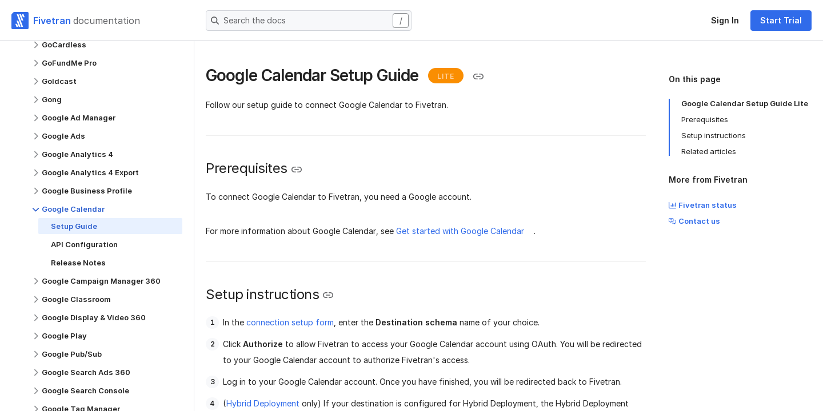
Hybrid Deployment (262, 403)
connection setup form (290, 322)
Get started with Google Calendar (460, 231)
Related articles (708, 151)
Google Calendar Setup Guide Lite (744, 103)
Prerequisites (704, 119)
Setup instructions (713, 135)
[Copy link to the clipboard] (478, 76)
